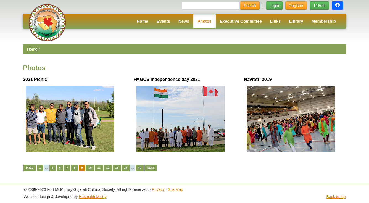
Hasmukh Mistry (92, 196)
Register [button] (296, 5)
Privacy (158, 189)
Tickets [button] (319, 5)
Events (163, 21)
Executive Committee (241, 21)
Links (275, 21)
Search (250, 5)
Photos (204, 21)
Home (142, 21)
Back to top (336, 196)
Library (296, 21)
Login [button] (274, 5)
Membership (324, 21)
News (183, 21)
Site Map (175, 189)
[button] (337, 5)
